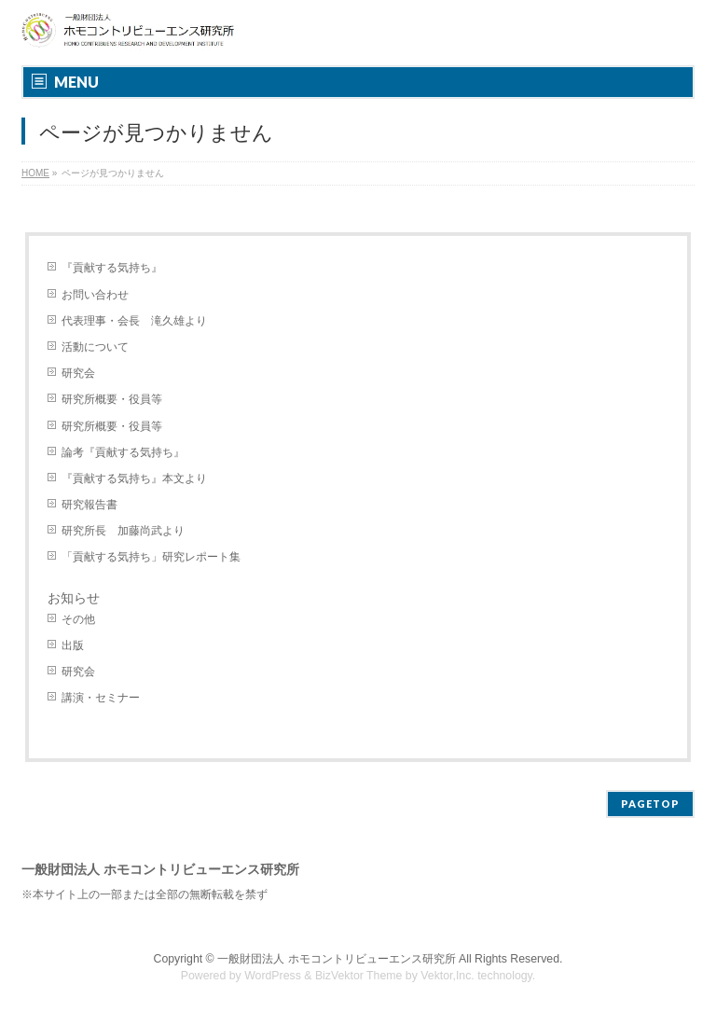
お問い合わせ (95, 294)
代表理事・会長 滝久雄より (134, 320)
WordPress (272, 975)
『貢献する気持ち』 (112, 267)
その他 (78, 619)
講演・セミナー (101, 697)
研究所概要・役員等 (112, 399)
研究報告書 (89, 504)
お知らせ (74, 597)
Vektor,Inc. (447, 975)
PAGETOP (650, 803)
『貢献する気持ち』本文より (134, 478)
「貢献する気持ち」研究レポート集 (151, 556)
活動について (95, 347)
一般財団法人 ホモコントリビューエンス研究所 (336, 958)
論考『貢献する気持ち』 (123, 452)
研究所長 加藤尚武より (123, 530)
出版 (73, 645)
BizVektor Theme (359, 975)
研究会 (78, 373)
